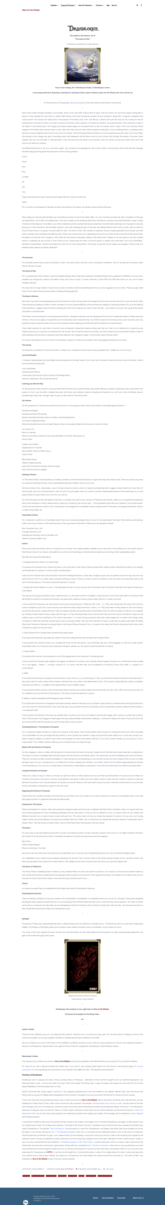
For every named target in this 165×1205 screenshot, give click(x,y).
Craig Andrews (91, 1171)
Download (121, 1193)
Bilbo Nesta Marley (38, 1171)
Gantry (95, 1193)
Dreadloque (62, 1171)
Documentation (108, 1193)
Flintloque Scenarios (64, 1164)
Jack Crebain (72, 1171)
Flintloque (26, 1171)
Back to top (138, 1193)
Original (81, 1171)
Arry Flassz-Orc (51, 1171)
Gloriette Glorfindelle (105, 1171)
